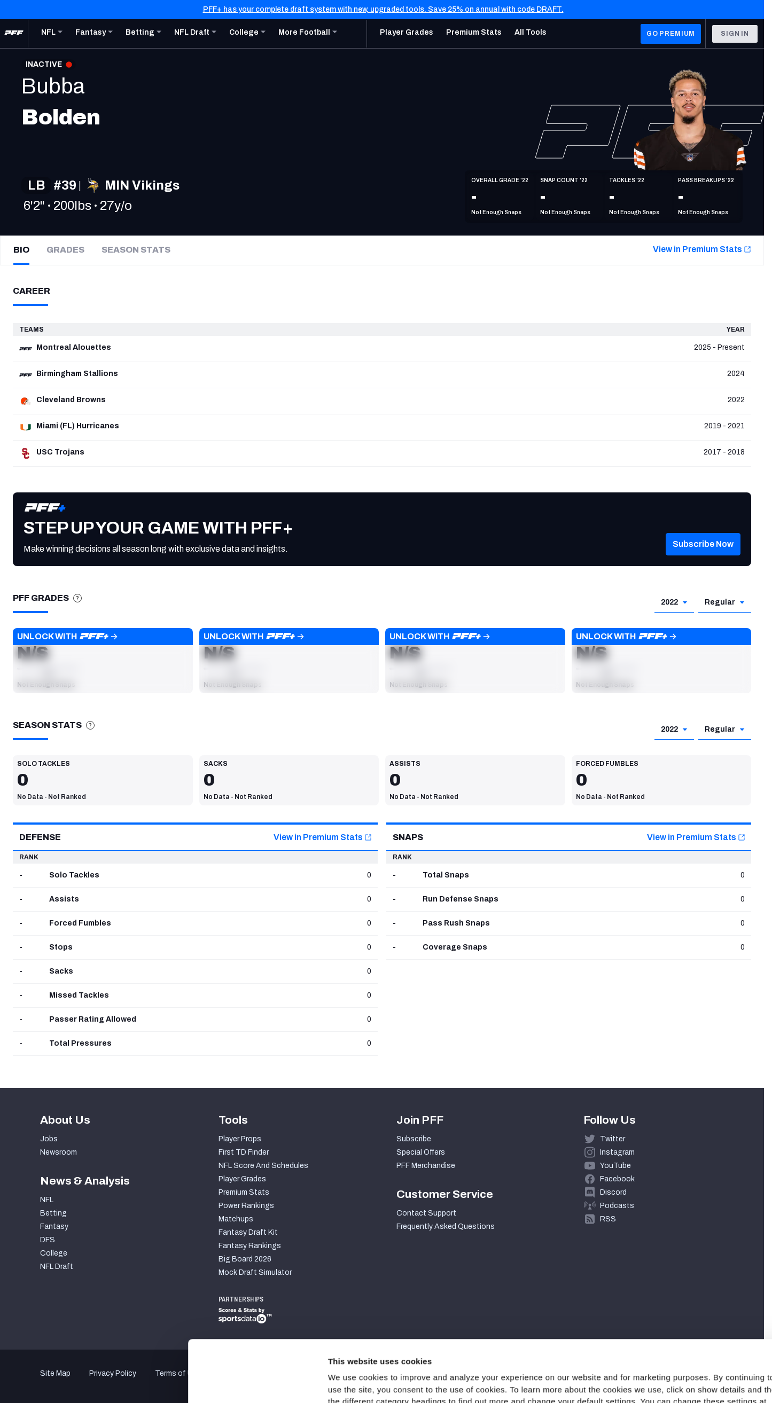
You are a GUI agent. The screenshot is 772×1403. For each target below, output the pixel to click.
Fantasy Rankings (250, 1246)
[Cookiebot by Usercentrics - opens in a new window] (69, 1382)
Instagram (617, 1152)
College (53, 1253)
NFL (46, 1200)
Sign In (735, 33)
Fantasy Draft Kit (248, 1232)
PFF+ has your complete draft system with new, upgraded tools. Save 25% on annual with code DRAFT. (383, 9)
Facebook (617, 1179)
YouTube (615, 1166)
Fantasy (54, 1226)
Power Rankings (246, 1206)
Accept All (683, 1305)
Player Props (240, 1139)
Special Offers (420, 1152)
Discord (613, 1192)
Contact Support (426, 1213)
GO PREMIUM (670, 33)
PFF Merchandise (425, 1166)
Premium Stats (244, 1192)
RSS (608, 1219)
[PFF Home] (14, 33)
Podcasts (617, 1206)
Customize (683, 1336)
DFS (47, 1240)
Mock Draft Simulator (255, 1272)
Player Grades (242, 1179)
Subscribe (413, 1139)
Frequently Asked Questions (445, 1226)
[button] (703, 558)
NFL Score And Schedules (263, 1166)
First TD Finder (244, 1152)
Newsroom (58, 1152)
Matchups (236, 1219)
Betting (53, 1213)
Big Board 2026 (245, 1259)
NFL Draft (56, 1267)
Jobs (49, 1139)
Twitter (612, 1139)
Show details (165, 1381)
